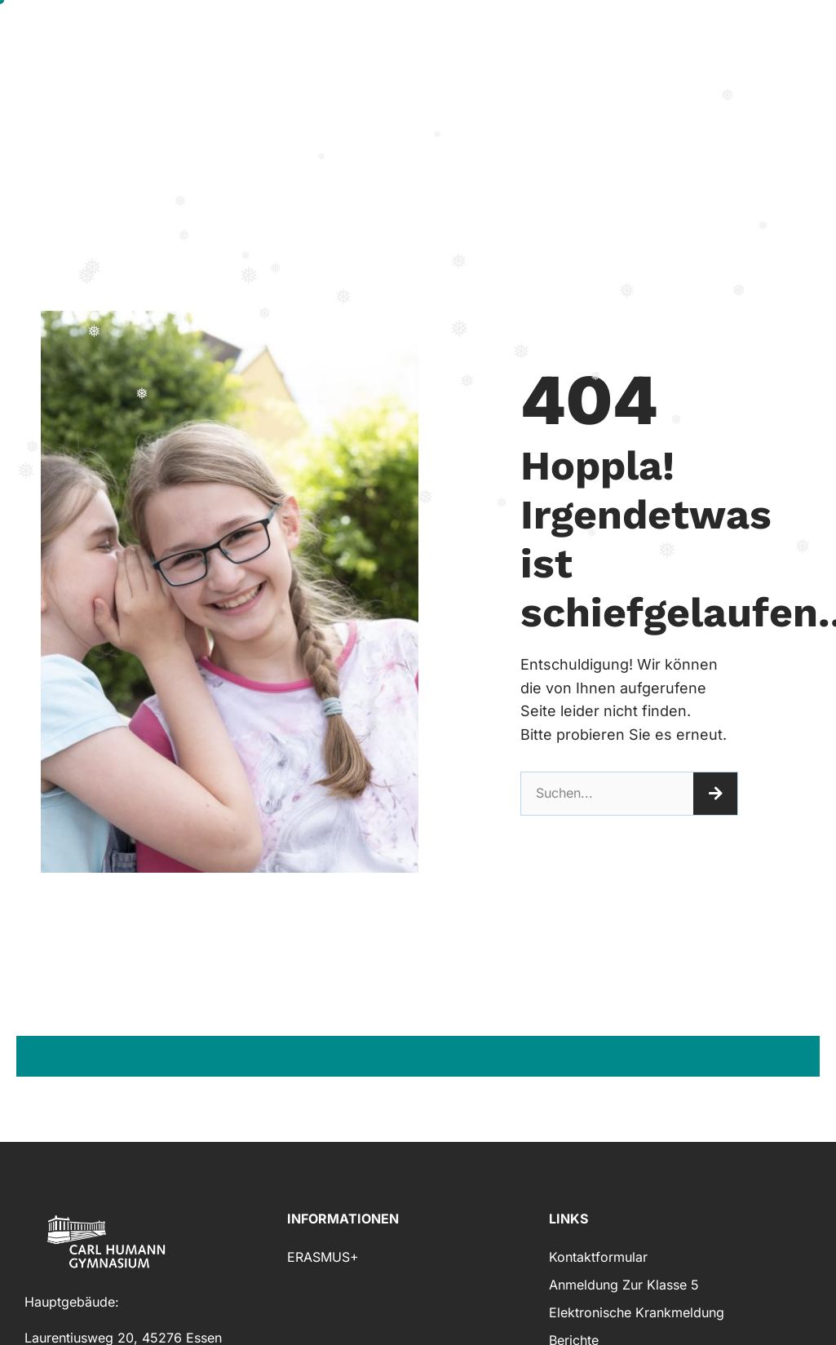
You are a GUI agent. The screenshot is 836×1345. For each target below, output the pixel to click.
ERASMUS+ (323, 1257)
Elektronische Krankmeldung (636, 1312)
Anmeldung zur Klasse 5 (624, 1284)
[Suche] (715, 793)
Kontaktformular (598, 1257)
